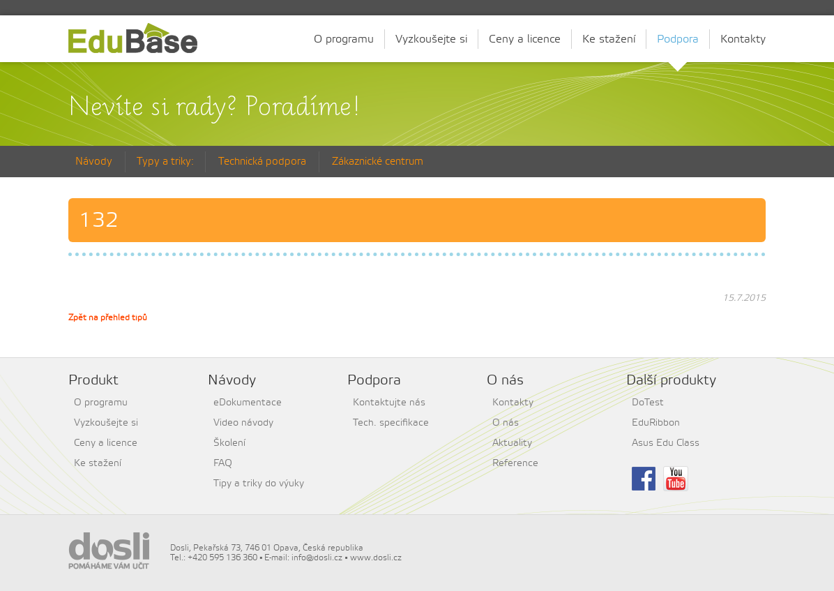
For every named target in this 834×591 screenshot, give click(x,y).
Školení (229, 443)
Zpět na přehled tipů (107, 317)
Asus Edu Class (665, 443)
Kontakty (743, 39)
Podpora (678, 41)
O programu (344, 39)
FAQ (222, 463)
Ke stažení (608, 39)
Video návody (243, 422)
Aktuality (512, 443)
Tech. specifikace (391, 422)
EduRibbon (656, 422)
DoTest (648, 402)
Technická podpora (262, 161)
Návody (93, 161)
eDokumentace (247, 402)
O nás (505, 422)
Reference (515, 463)
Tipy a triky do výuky (258, 483)
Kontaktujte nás (389, 402)
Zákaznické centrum (377, 161)
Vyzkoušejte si (431, 39)
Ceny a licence (525, 39)
